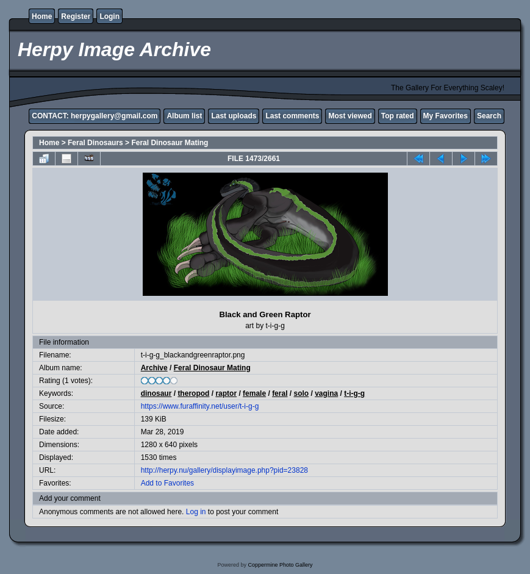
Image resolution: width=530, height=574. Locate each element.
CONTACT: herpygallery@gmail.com (94, 116)
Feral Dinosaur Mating (169, 142)
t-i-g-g (354, 393)
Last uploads (233, 116)
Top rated (397, 116)
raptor (226, 393)
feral (279, 393)
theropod (193, 393)
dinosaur (156, 393)
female (254, 393)
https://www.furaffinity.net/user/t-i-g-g (200, 406)
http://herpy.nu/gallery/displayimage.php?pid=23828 (224, 470)
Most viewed (349, 116)
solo (301, 393)
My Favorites (445, 116)
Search (489, 116)
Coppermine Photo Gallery (280, 565)
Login (109, 16)
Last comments (292, 116)
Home (42, 16)
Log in (196, 512)
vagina (326, 393)
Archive (154, 368)
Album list (184, 116)
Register (75, 16)
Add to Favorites (167, 483)
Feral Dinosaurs (95, 142)
